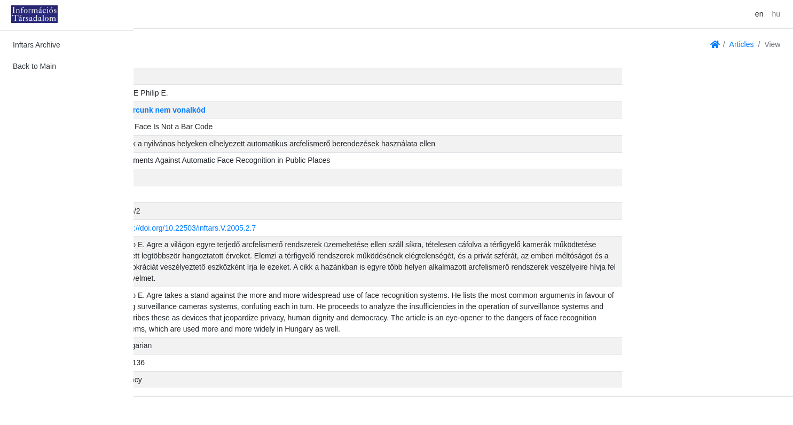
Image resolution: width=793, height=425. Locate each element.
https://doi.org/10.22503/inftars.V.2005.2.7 (319, 228)
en (759, 14)
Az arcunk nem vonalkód (294, 110)
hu (776, 14)
